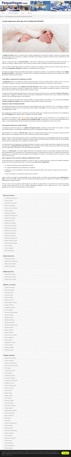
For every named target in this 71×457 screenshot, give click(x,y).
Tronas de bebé (8, 340)
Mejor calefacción (9, 415)
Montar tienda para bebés (11, 240)
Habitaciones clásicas (10, 258)
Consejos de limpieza (10, 378)
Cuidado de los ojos (9, 383)
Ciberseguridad (8, 373)
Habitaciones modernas (10, 263)
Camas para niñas (9, 292)
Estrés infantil (8, 398)
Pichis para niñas (9, 428)
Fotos (23, 13)
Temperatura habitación (10, 358)
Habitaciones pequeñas (10, 233)
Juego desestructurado (10, 405)
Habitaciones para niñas (10, 228)
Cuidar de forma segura (10, 385)
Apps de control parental (11, 363)
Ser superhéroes (8, 435)
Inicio (3, 13)
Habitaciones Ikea (8, 271)
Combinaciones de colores (11, 198)
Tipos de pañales (9, 448)
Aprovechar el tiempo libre (11, 365)
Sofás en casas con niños (11, 335)
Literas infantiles (9, 310)
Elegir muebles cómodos (11, 302)
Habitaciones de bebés (10, 218)
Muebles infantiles (9, 315)
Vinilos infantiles (9, 345)
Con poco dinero (9, 200)
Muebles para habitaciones (11, 325)
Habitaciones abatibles (10, 213)
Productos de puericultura (11, 430)
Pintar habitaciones (9, 250)
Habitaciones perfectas (10, 235)
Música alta (7, 420)
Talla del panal (8, 440)
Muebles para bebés (9, 322)
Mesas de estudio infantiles (11, 312)
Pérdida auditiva (9, 425)
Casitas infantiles (9, 297)
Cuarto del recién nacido (11, 203)
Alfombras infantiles (10, 287)
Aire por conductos (9, 360)
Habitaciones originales (10, 225)
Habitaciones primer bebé (11, 238)
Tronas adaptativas (9, 337)
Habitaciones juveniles (10, 276)
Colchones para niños (10, 375)
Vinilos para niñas (9, 350)
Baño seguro (8, 368)
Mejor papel (8, 418)
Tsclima (23, 117)
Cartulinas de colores (10, 370)
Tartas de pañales (9, 443)
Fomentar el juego (9, 400)
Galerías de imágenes (13, 13)
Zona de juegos (8, 245)
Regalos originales (9, 433)
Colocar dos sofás (9, 300)
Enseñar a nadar (8, 395)
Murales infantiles (9, 327)
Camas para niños (9, 295)
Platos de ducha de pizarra (11, 243)
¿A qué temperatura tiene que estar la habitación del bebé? (18, 16)
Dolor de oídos (8, 390)
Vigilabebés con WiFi (10, 342)
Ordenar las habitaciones (11, 423)
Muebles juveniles (9, 317)
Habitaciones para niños (10, 230)
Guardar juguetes (9, 210)
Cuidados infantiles (9, 355)
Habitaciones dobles (10, 220)
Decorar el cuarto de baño (11, 208)
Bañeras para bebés (9, 290)
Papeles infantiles (9, 330)
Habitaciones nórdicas (10, 266)
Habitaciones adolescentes (11, 215)
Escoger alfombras (9, 305)
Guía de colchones (9, 403)
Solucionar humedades (10, 438)
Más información (8, 455)
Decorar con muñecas (10, 205)
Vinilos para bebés (9, 347)
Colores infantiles (9, 248)
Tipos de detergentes (10, 445)
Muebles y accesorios (9, 284)
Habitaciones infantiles (10, 223)
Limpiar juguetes (9, 408)
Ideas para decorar (8, 195)
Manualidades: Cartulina (11, 410)
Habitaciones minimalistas (11, 261)
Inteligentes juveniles (10, 307)
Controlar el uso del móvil (11, 380)
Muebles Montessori (10, 320)
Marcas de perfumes (10, 413)
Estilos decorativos (8, 256)
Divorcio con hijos (9, 388)
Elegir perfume (8, 393)
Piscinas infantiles (9, 332)
